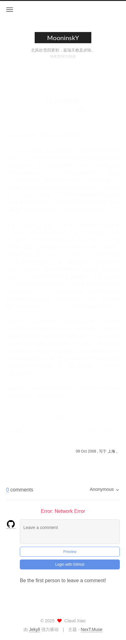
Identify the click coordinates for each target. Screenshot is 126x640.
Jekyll (34, 629)
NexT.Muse (91, 629)
